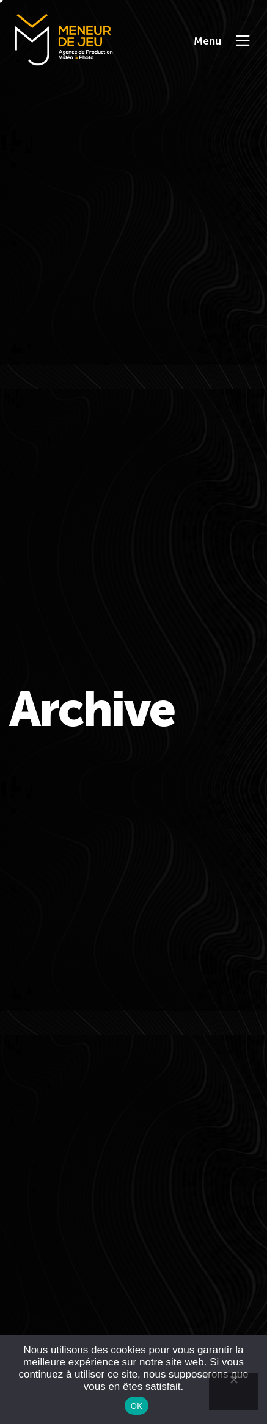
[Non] (233, 1391)
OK (136, 1406)
